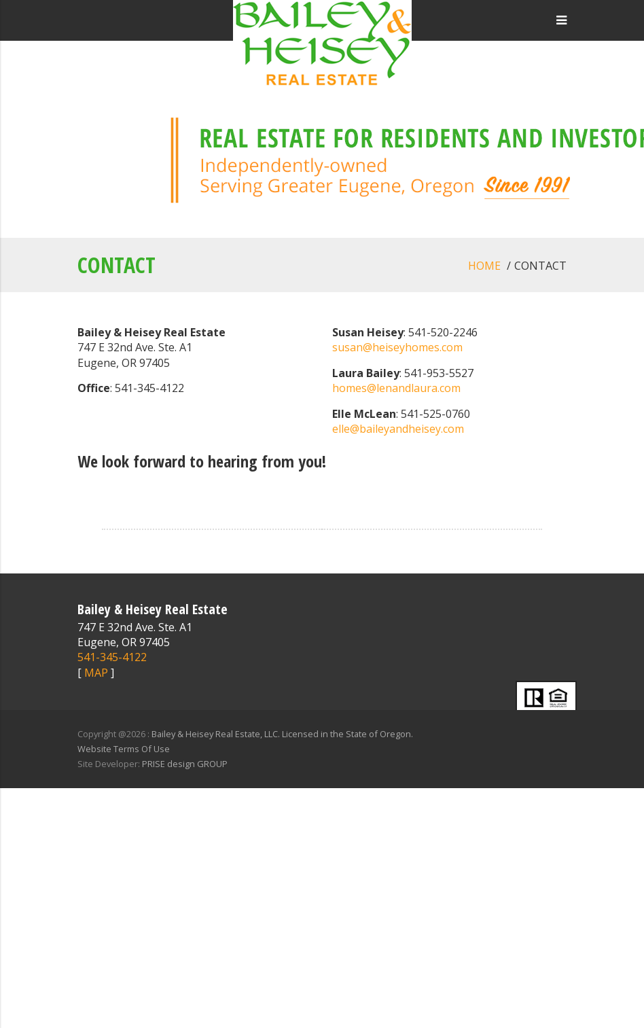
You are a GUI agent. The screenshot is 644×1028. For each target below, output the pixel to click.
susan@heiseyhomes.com (397, 347)
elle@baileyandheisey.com (398, 428)
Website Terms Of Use (123, 749)
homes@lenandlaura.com (396, 387)
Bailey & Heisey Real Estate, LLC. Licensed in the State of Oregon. (282, 734)
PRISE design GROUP (185, 764)
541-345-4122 (112, 657)
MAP (96, 672)
